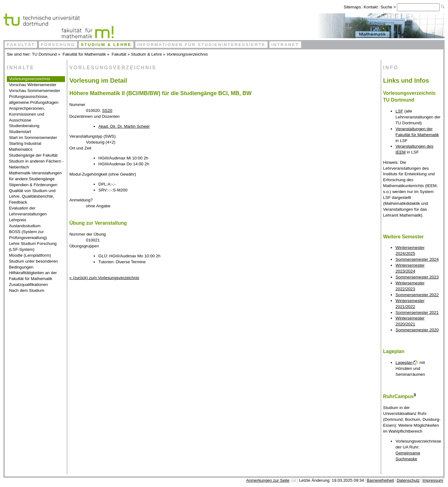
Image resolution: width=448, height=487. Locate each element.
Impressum (432, 480)
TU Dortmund (44, 54)
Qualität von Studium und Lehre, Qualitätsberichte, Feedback (32, 196)
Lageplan (404, 362)
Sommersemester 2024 (417, 259)
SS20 (107, 110)
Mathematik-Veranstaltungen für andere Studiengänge (35, 176)
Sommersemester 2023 (417, 277)
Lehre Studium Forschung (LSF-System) (33, 246)
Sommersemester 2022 (417, 294)
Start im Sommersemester (33, 137)
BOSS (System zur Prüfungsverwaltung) (28, 234)
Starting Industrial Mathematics (25, 146)
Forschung (58, 44)
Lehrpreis (17, 220)
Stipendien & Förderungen (33, 184)
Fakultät (21, 44)
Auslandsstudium (25, 225)
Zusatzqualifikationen (28, 284)
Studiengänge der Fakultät (33, 155)
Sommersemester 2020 (417, 330)
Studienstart (20, 131)
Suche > (388, 7)
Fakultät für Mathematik (84, 54)
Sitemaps (352, 7)
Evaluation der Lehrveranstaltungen (28, 211)
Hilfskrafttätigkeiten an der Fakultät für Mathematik (33, 275)
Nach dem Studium (26, 290)
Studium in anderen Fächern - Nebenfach (36, 164)
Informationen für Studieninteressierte (201, 44)
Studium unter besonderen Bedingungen (33, 264)
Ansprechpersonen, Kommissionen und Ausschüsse (27, 114)
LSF (399, 111)
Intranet (285, 44)
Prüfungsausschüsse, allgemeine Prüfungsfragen (33, 99)
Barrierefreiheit (380, 480)
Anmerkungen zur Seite (267, 480)
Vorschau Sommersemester (34, 90)
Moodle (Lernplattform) (30, 255)
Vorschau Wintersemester (33, 84)
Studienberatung (24, 125)
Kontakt (371, 7)
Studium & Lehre (106, 44)
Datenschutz (408, 480)
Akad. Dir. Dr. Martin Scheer (124, 126)
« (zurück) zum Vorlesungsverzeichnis (104, 277)
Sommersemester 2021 (417, 312)
